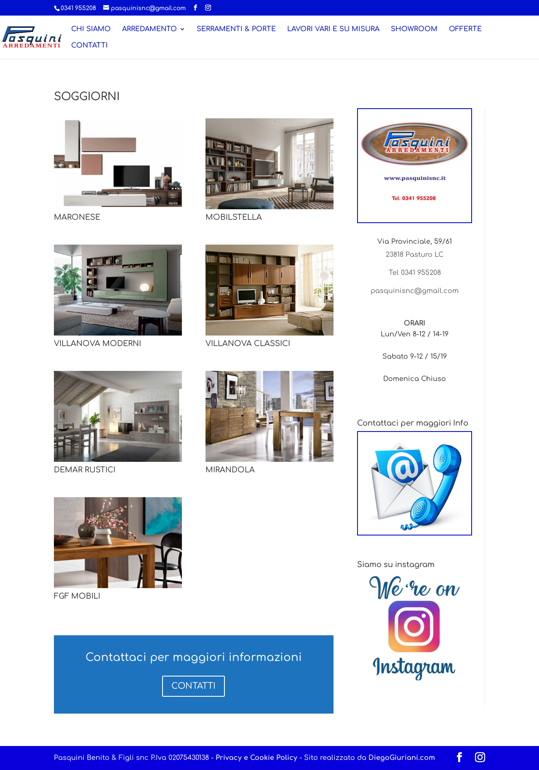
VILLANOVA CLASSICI (247, 343)
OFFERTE (465, 29)
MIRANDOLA (230, 470)
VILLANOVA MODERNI (97, 343)
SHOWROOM (414, 29)
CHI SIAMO (91, 29)
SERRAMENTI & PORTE (236, 29)
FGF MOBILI (77, 596)
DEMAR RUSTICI (84, 470)
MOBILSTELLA (233, 217)
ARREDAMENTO (149, 29)
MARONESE (77, 217)
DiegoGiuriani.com (401, 758)
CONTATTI (89, 46)
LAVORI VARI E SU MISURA (333, 29)
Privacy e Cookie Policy (256, 758)
